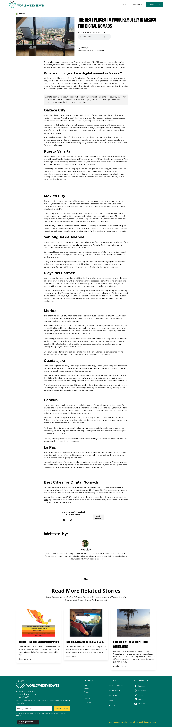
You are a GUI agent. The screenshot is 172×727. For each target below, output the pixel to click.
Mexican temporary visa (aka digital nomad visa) (65, 102)
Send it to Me (62, 708)
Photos (86, 692)
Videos (86, 689)
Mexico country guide (113, 97)
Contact (87, 699)
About (86, 695)
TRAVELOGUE (155, 4)
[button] (137, 4)
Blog (85, 685)
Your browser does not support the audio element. (94, 37)
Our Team (87, 702)
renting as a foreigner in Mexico (60, 502)
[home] (32, 4)
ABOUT (126, 4)
